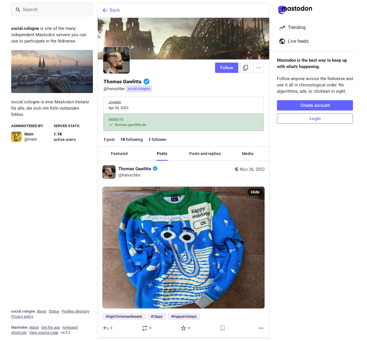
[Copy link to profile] (246, 68)
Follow (226, 67)
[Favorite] (185, 328)
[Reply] (108, 328)
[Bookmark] (222, 328)
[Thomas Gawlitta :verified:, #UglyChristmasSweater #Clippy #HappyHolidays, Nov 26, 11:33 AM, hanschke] (183, 249)
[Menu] (258, 68)
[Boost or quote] (147, 328)
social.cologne (139, 89)
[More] (261, 328)
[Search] (52, 9)
